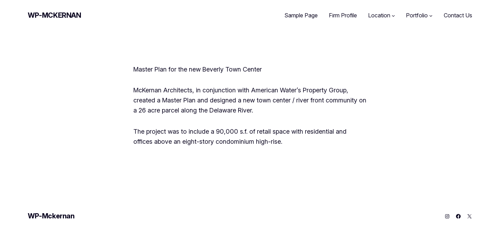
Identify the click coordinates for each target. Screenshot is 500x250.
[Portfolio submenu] (431, 15)
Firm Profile (343, 15)
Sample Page (301, 15)
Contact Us (458, 15)
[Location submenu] (393, 15)
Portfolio (417, 15)
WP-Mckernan (54, 15)
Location (379, 15)
